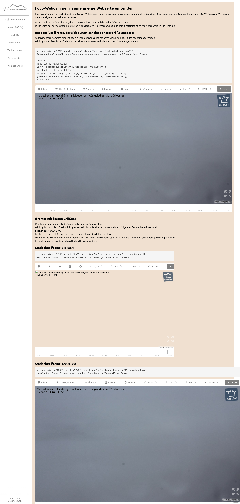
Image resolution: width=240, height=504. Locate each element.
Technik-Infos (14, 50)
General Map (14, 57)
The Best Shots (14, 65)
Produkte (15, 34)
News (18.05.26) (14, 27)
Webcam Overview (14, 19)
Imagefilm (14, 42)
